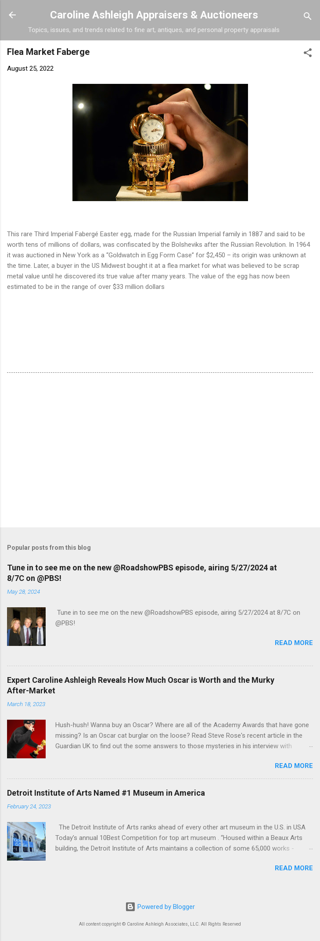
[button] (307, 54)
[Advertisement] (160, 451)
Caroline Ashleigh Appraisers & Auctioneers (154, 15)
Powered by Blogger (160, 907)
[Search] (307, 17)
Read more (294, 643)
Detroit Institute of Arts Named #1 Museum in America (106, 792)
